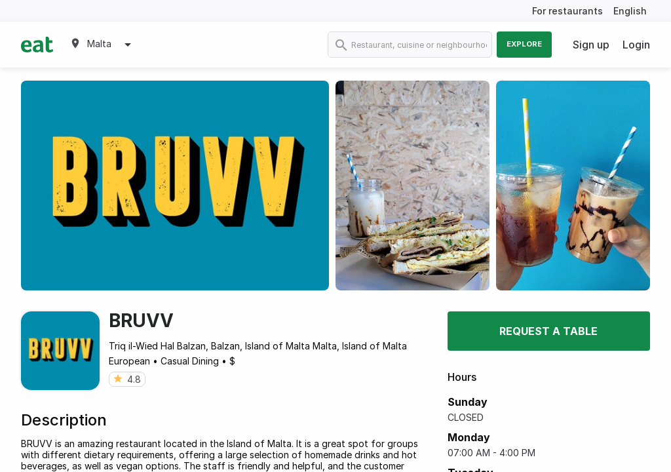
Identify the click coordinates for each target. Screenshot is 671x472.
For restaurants (567, 10)
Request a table (548, 331)
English (630, 10)
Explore (524, 44)
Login (636, 44)
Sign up (591, 44)
